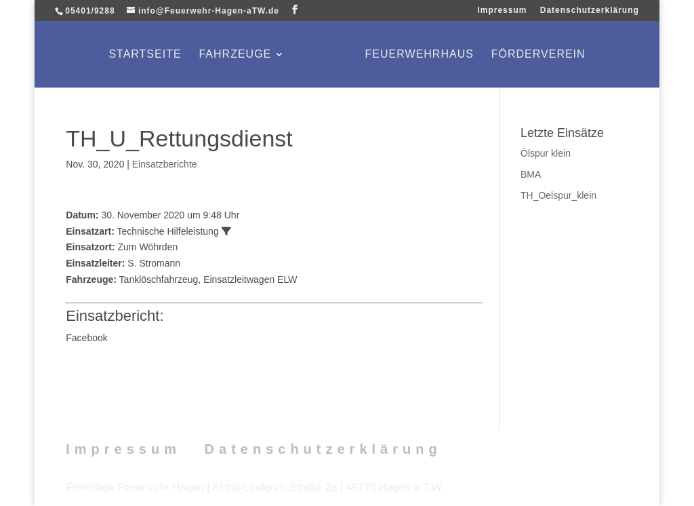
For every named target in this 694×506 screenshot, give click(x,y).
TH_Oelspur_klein (558, 195)
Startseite (144, 55)
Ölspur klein (545, 153)
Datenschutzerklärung (589, 10)
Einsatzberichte (164, 164)
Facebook (86, 337)
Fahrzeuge (235, 55)
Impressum (502, 10)
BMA (530, 174)
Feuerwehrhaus (419, 55)
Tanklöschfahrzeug (159, 279)
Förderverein (538, 55)
